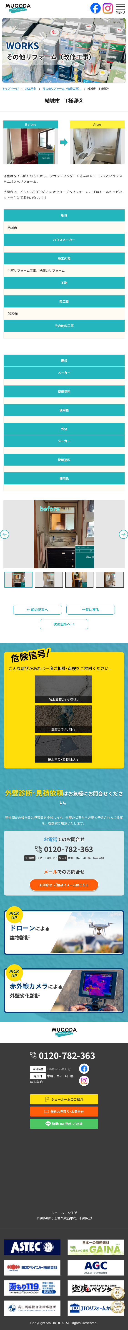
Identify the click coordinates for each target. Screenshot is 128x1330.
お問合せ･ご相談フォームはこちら (64, 885)
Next (123, 534)
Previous (4, 534)
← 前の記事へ (37, 609)
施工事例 (30, 88)
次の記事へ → (64, 624)
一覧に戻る (90, 609)
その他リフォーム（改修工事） (62, 88)
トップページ (10, 88)
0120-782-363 (68, 849)
